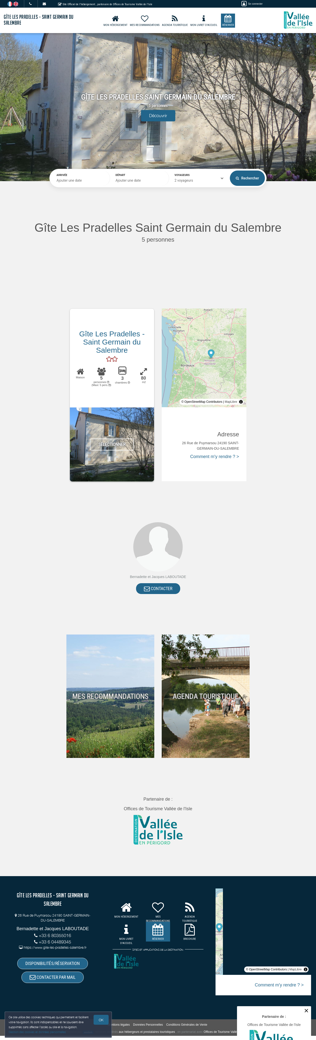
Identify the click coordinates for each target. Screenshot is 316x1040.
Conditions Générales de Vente (186, 1029)
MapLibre (231, 402)
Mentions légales (119, 1029)
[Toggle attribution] (241, 402)
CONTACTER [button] (158, 589)
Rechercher (247, 178)
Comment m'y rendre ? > (214, 456)
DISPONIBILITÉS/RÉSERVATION (52, 965)
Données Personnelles (148, 1029)
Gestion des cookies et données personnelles (37, 1032)
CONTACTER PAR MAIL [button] (53, 980)
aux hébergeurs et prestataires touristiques (147, 1036)
